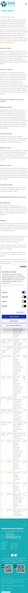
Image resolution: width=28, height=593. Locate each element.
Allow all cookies (14, 316)
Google (9, 356)
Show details (20, 312)
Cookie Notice (9, 42)
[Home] (7, 4)
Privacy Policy (21, 585)
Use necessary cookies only (13, 325)
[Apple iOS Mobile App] (7, 568)
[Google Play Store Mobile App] (19, 568)
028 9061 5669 (9, 534)
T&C (6, 585)
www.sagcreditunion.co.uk (13, 537)
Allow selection (14, 321)
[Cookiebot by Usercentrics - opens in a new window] (20, 267)
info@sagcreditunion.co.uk (13, 536)
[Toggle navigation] (26, 4)
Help (2, 585)
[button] (22, 525)
